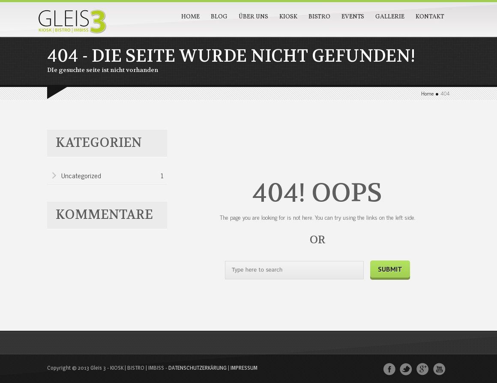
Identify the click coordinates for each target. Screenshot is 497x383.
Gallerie (389, 17)
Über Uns (253, 17)
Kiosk (288, 17)
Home (190, 17)
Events (352, 17)
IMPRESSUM (244, 367)
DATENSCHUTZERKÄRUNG (197, 367)
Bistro (319, 17)
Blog (219, 17)
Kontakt (430, 17)
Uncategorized (112, 176)
